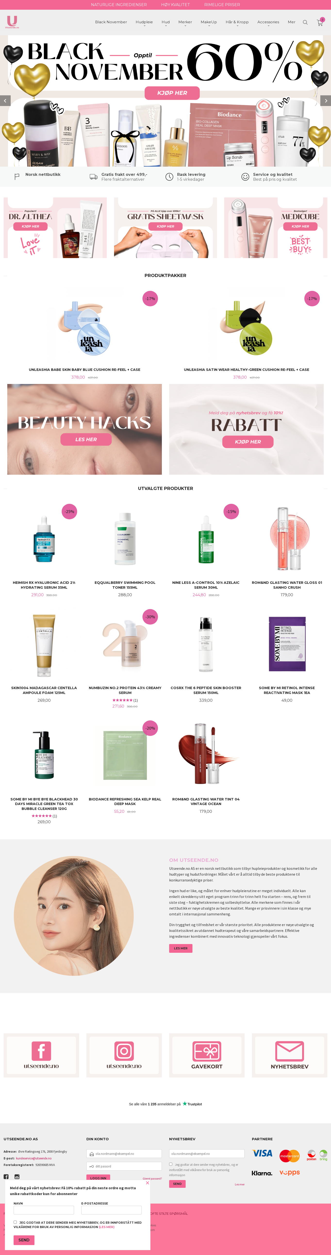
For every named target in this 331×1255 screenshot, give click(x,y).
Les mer (240, 1184)
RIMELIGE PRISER (222, 4)
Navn (44, 1208)
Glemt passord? (152, 1178)
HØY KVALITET (175, 4)
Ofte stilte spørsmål (169, 1213)
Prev (5, 100)
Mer (291, 22)
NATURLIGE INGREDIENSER (119, 4)
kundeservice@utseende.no (34, 1158)
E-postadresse (111, 1208)
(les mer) (107, 1227)
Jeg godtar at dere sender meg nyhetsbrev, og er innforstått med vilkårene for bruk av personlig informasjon (203, 1169)
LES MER (181, 948)
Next (325, 100)
